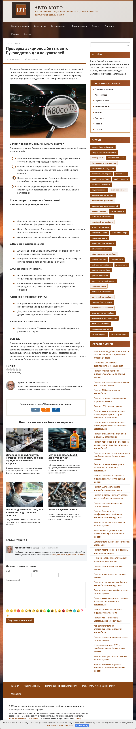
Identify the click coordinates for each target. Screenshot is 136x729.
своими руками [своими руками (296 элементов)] (99, 286)
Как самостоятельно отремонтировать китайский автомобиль (108, 629)
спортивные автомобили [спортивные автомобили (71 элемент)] (103, 313)
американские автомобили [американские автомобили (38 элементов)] (104, 152)
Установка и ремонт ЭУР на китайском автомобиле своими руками (109, 648)
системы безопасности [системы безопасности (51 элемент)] (102, 308)
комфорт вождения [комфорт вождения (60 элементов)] (100, 227)
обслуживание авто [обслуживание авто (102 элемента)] (101, 249)
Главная (15, 686)
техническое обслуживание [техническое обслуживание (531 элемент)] (104, 318)
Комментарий (13, 580)
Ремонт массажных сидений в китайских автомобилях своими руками (109, 478)
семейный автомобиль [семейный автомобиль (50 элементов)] (102, 297)
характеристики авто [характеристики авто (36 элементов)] (101, 329)
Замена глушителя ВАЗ (62, 509)
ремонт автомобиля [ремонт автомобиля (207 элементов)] (101, 270)
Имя (8, 571)
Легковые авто (79, 26)
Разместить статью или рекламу (98, 686)
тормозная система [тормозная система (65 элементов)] (100, 324)
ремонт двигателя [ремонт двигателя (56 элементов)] (100, 275)
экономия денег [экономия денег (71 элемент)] (99, 334)
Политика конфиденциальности (61, 686)
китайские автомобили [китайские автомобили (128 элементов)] (102, 217)
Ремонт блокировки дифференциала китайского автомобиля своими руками (108, 514)
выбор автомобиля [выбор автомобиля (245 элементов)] (100, 179)
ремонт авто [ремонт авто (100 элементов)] (121, 265)
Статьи (27, 34)
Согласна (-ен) (82, 726)
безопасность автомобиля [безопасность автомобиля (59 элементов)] (104, 163)
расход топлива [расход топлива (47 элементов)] (99, 259)
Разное (95, 26)
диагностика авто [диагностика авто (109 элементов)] (119, 190)
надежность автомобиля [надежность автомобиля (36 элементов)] (103, 243)
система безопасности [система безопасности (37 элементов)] (102, 302)
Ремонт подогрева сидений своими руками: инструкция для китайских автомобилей (111, 445)
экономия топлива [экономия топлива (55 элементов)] (119, 334)
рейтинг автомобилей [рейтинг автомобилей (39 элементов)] (102, 265)
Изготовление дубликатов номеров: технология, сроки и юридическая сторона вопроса (24, 459)
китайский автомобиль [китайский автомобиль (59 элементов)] (102, 222)
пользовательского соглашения (23, 718)
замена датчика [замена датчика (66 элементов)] (99, 211)
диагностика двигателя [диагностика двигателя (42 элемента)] (102, 201)
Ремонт (15, 34)
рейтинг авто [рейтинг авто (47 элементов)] (117, 259)
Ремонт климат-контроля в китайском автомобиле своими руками (109, 667)
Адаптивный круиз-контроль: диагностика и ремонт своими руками (109, 533)
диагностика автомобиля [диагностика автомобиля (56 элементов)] (103, 195)
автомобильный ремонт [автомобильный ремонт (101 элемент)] (103, 147)
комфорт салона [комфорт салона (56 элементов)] (99, 233)
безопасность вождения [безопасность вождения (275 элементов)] (103, 169)
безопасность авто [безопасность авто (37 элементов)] (116, 158)
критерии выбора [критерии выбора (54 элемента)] (119, 233)
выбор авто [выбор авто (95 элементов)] (121, 174)
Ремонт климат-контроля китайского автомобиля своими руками (109, 374)
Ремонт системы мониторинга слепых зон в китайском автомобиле (109, 467)
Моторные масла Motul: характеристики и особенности (63, 457)
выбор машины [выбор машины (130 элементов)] (121, 179)
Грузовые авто (58, 26)
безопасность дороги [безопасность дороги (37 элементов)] (101, 174)
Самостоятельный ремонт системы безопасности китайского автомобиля (111, 601)
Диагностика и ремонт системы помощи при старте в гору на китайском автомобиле (109, 414)
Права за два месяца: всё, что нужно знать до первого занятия (24, 512)
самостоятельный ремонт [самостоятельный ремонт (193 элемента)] (103, 281)
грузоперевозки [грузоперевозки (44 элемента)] (99, 190)
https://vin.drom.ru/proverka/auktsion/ (68, 555)
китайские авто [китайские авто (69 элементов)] (117, 211)
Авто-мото (49, 7)
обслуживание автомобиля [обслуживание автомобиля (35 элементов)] (104, 254)
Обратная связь (32, 686)
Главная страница (20, 26)
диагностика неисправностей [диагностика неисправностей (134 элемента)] (105, 206)
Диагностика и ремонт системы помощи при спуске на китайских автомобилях (110, 425)
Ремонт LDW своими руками (108, 406)
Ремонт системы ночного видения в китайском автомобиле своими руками (112, 456)
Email (35, 571)
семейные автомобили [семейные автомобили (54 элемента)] (102, 292)
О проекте (16, 694)
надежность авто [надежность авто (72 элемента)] (99, 238)
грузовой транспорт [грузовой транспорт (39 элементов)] (101, 185)
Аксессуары (40, 26)
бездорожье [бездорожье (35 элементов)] (97, 158)
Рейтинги (109, 26)
